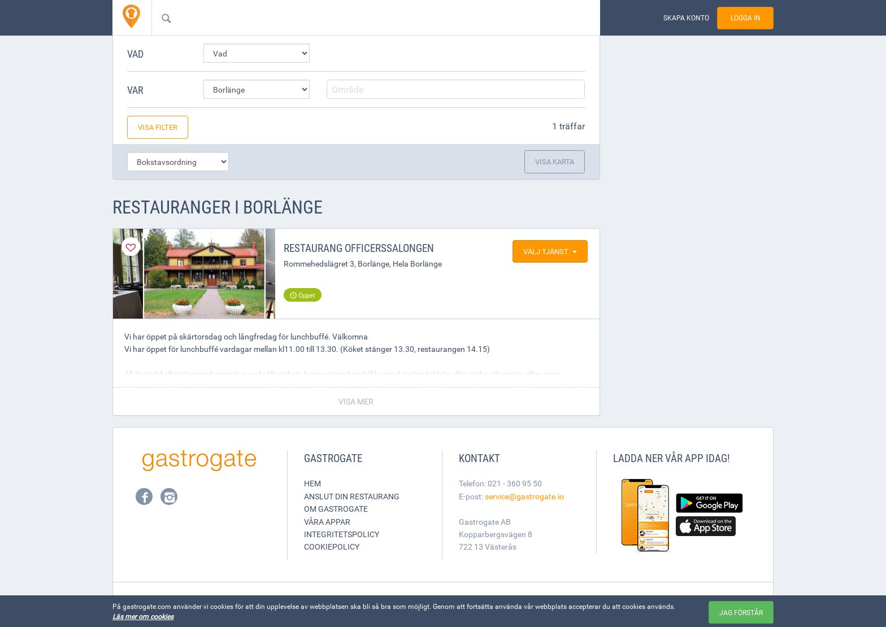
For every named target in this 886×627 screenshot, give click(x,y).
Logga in (746, 18)
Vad (135, 53)
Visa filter (157, 127)
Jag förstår (741, 612)
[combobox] (357, 17)
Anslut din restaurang (351, 496)
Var (135, 90)
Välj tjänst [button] (550, 251)
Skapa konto (686, 18)
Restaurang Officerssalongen (359, 248)
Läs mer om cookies (142, 616)
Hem (312, 483)
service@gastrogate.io (524, 496)
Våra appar (327, 521)
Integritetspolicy (341, 534)
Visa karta (554, 161)
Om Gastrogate (336, 508)
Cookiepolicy (331, 546)
